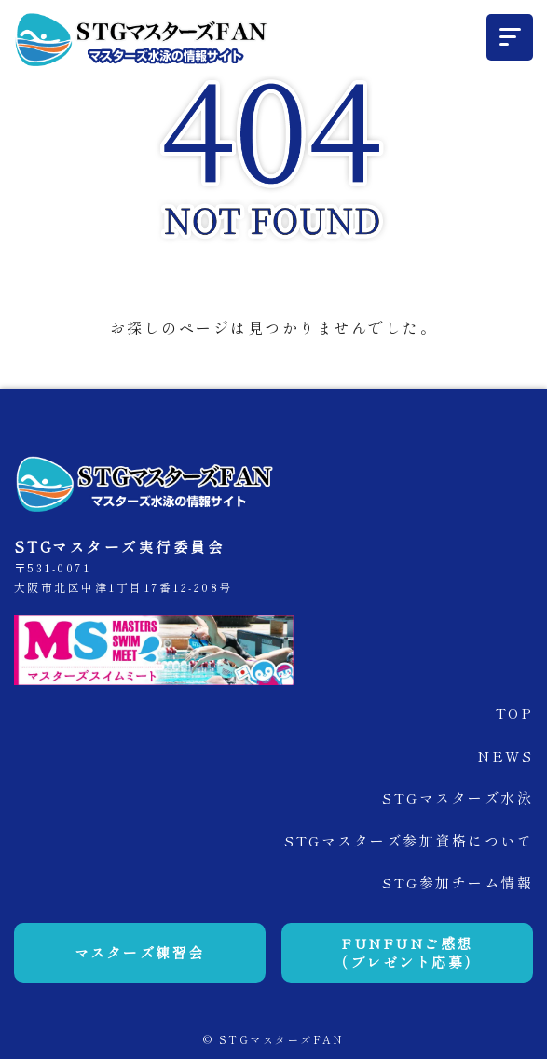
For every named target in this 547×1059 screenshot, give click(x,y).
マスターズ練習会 (140, 952)
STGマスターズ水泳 (457, 797)
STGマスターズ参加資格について (408, 840)
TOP (515, 712)
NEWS (505, 755)
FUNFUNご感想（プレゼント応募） (407, 952)
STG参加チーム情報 (457, 882)
